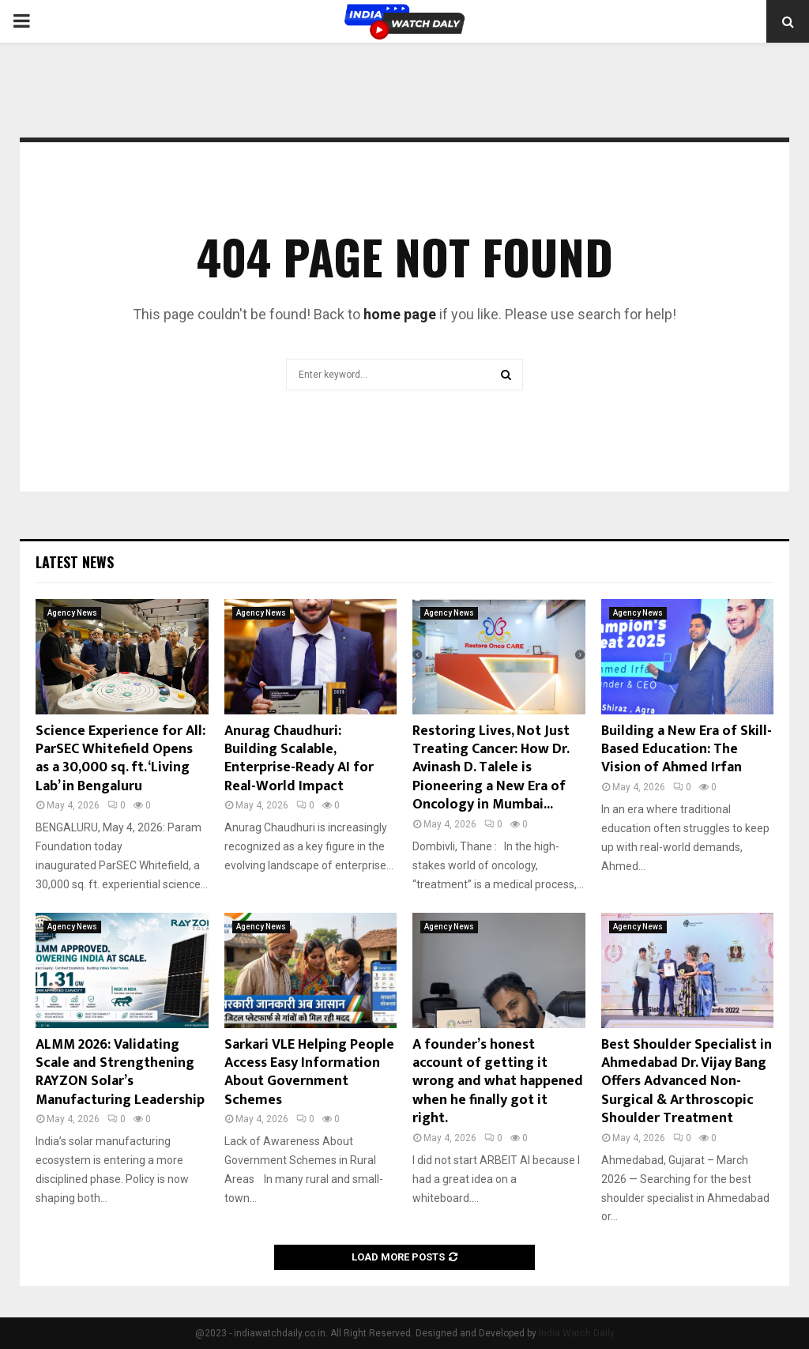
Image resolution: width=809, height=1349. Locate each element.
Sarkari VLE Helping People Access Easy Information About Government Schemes (309, 1072)
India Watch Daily (577, 1333)
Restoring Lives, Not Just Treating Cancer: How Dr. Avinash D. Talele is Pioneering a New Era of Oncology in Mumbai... (491, 768)
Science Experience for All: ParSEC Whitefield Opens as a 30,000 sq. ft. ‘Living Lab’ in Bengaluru (120, 758)
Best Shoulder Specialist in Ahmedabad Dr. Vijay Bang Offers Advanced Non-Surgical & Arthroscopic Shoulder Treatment (686, 1082)
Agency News (72, 613)
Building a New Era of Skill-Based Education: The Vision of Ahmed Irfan (686, 749)
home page (399, 314)
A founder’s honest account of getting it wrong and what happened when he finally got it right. (497, 1082)
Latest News (75, 562)
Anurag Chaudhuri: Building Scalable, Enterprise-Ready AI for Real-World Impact (299, 758)
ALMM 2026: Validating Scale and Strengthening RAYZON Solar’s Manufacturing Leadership (120, 1072)
